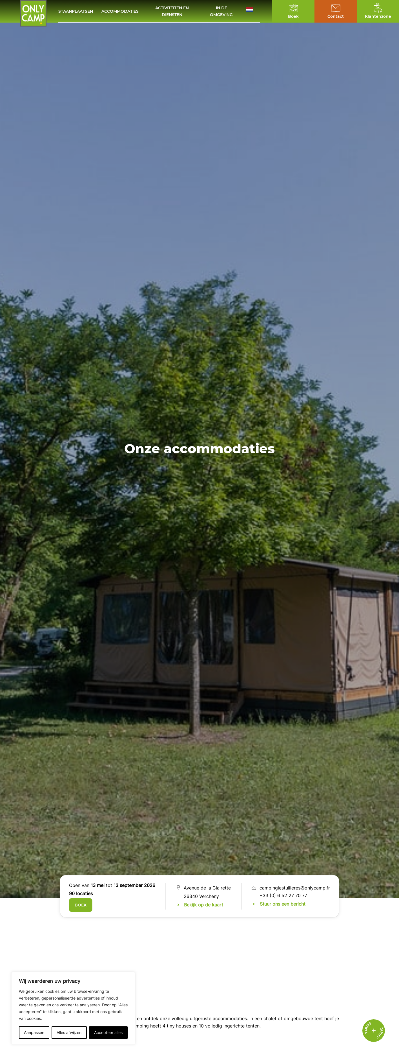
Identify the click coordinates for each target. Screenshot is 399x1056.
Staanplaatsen (75, 11)
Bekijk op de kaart (203, 905)
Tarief (380, 1033)
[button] (253, 11)
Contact (335, 16)
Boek (81, 905)
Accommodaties (120, 11)
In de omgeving (221, 11)
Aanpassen (34, 1032)
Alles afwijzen (69, 1032)
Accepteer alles (108, 1032)
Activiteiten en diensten (172, 11)
